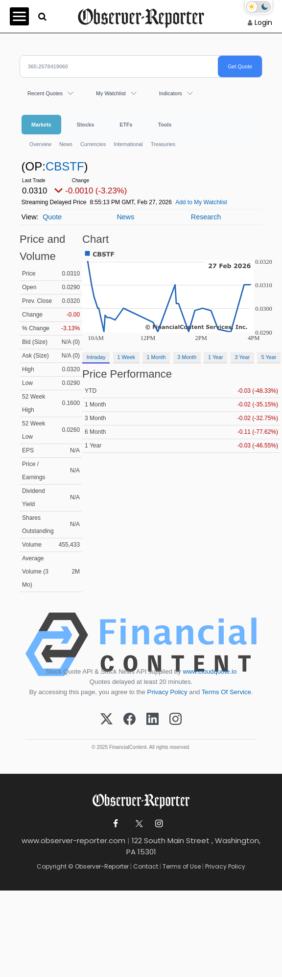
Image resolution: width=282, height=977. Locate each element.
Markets (41, 124)
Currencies (93, 144)
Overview (40, 144)
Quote (52, 217)
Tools (165, 124)
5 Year (269, 357)
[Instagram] (175, 719)
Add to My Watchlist (201, 202)
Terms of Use (182, 866)
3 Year (242, 357)
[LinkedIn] (152, 719)
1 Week (126, 357)
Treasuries (163, 144)
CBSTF (65, 166)
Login (263, 22)
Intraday (96, 357)
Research (206, 217)
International (128, 144)
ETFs (125, 124)
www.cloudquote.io (209, 671)
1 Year (215, 357)
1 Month (156, 357)
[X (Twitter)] (106, 719)
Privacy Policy (167, 692)
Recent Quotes (45, 93)
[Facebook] (129, 719)
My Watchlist (111, 93)
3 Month (186, 357)
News (65, 144)
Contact (145, 866)
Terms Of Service (226, 692)
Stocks (85, 124)
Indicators (170, 93)
